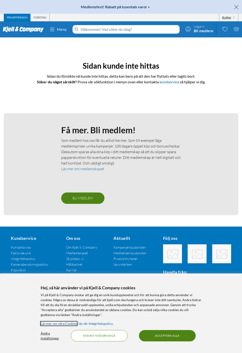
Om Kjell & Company (81, 247)
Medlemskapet (77, 253)
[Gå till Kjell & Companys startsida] (25, 29)
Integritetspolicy (23, 259)
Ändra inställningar (50, 335)
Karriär (71, 270)
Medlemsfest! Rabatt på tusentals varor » (115, 6)
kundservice (169, 82)
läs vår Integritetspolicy (95, 324)
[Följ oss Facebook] (172, 253)
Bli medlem (83, 198)
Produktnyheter (125, 259)
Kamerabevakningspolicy (29, 264)
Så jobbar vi (75, 259)
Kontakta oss (21, 247)
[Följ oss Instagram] (197, 253)
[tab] (17, 17)
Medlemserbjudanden (130, 253)
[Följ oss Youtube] (221, 253)
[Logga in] (199, 29)
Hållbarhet (74, 264)
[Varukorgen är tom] (236, 29)
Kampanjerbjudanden (129, 247)
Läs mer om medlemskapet (82, 168)
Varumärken (122, 264)
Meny (58, 29)
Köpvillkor (18, 270)
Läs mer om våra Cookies (59, 324)
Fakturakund (21, 253)
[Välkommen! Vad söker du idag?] (129, 29)
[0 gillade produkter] (225, 29)
